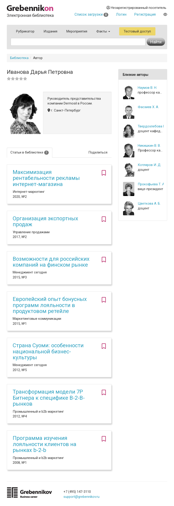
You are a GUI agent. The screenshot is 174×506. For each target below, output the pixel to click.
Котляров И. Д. (149, 165)
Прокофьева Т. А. (151, 184)
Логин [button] (121, 14)
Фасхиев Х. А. (148, 107)
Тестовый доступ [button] (137, 31)
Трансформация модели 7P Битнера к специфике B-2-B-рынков (49, 398)
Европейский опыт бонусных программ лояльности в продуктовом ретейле (50, 305)
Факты (103, 31)
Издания (50, 31)
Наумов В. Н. (147, 88)
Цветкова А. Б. (149, 203)
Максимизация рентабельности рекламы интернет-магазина (46, 178)
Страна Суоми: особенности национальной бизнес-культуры (48, 351)
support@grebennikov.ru (81, 497)
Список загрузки (91, 14)
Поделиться (97, 152)
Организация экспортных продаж (45, 221)
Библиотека (19, 58)
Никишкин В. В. (149, 146)
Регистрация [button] (145, 14)
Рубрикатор (25, 31)
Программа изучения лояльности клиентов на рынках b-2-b (44, 444)
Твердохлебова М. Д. (151, 126)
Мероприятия (76, 31)
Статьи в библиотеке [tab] (29, 152)
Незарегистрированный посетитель (136, 8)
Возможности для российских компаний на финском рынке (51, 262)
